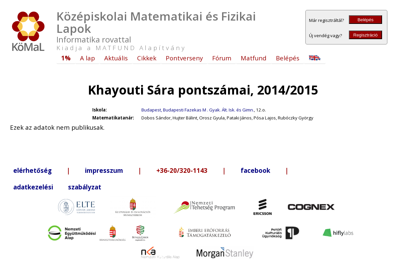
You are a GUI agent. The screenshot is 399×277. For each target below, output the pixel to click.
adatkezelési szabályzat (57, 187)
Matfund (254, 58)
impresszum (104, 170)
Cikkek (146, 58)
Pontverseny (184, 58)
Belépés (365, 19)
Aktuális (116, 58)
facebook (255, 170)
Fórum (221, 58)
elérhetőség (32, 170)
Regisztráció (365, 35)
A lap (87, 58)
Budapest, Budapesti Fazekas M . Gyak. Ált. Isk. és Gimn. (197, 110)
